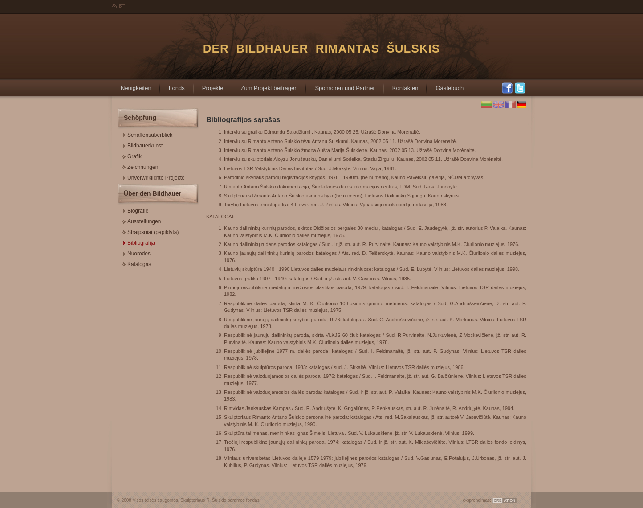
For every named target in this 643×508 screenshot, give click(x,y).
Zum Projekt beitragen (265, 85)
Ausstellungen (141, 220)
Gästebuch (445, 85)
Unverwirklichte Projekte (153, 176)
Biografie (135, 209)
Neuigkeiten (131, 85)
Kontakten (401, 85)
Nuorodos (136, 252)
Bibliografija (138, 242)
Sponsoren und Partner (340, 85)
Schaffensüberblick (147, 134)
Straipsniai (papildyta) (150, 231)
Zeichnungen (140, 166)
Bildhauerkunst (142, 144)
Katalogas (136, 263)
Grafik (132, 155)
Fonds (172, 85)
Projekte (208, 85)
